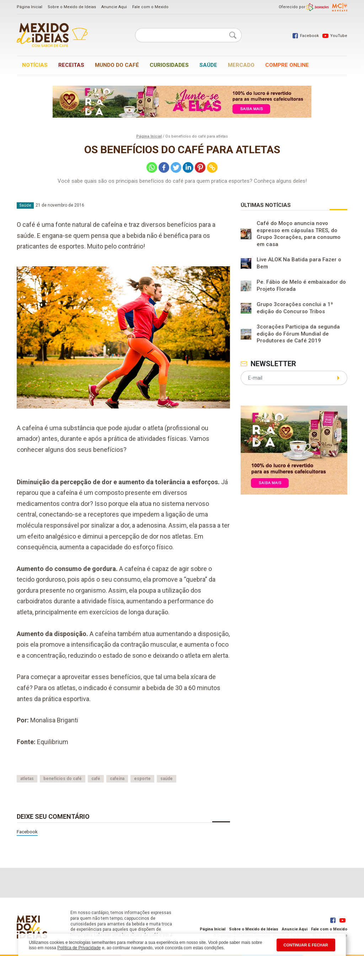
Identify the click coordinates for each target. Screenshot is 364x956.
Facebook (27, 831)
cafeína (117, 778)
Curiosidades (169, 65)
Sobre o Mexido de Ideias (72, 7)
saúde (166, 778)
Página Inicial (29, 7)
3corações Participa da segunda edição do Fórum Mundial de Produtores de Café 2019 (298, 334)
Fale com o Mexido (150, 7)
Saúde (208, 65)
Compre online (287, 65)
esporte (142, 778)
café (95, 778)
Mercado (241, 65)
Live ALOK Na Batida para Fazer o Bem (299, 263)
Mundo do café (117, 65)
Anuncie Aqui (114, 7)
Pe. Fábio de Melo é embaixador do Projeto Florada (301, 285)
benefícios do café (62, 778)
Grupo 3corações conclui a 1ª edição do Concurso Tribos (295, 308)
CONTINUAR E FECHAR (306, 945)
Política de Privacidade (79, 947)
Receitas (71, 65)
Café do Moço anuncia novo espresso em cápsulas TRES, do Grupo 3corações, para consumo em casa (299, 233)
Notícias (35, 65)
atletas (27, 778)
